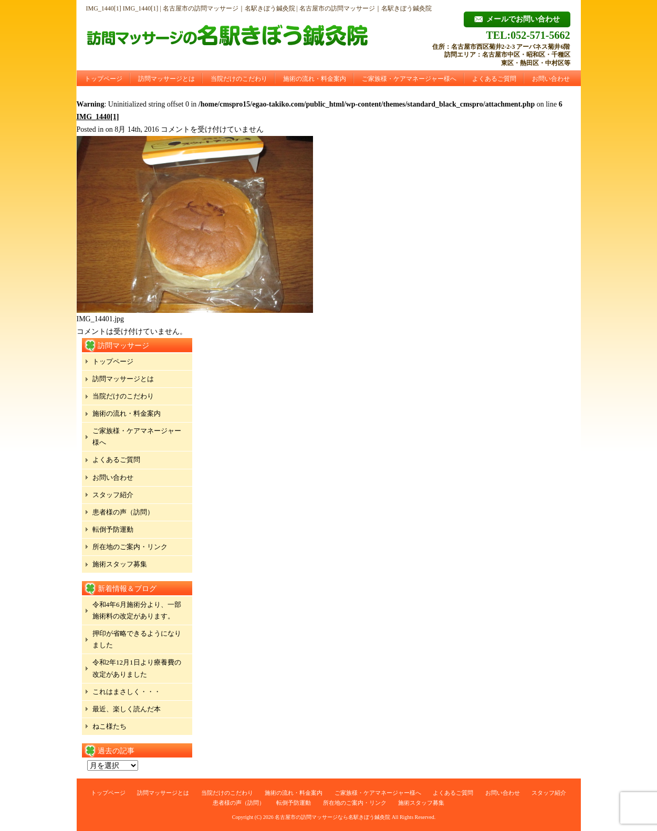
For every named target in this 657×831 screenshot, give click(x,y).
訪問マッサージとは (166, 78)
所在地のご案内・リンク (130, 547)
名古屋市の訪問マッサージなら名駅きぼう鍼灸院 (332, 817)
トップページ (103, 78)
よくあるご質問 (494, 78)
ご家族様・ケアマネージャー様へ (409, 78)
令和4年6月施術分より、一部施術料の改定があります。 (136, 610)
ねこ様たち (109, 726)
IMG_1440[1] (98, 117)
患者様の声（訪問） (123, 512)
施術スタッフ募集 (119, 564)
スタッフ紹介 (112, 495)
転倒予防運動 (112, 529)
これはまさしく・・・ (126, 692)
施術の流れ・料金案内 (314, 78)
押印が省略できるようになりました (136, 639)
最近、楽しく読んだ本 (126, 709)
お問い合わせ (551, 78)
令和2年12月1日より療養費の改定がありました (136, 668)
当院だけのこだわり (239, 78)
